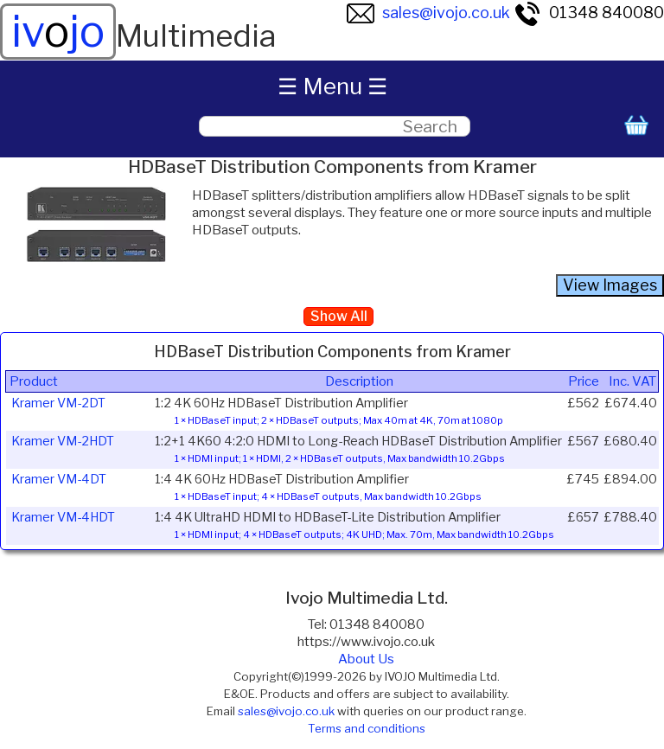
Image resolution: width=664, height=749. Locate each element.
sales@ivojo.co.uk (428, 12)
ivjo (58, 31)
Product (34, 381)
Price (583, 381)
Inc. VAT (632, 381)
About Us (366, 659)
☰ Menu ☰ (332, 86)
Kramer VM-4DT (58, 479)
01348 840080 (589, 12)
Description (359, 381)
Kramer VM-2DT (58, 403)
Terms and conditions (366, 728)
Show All (338, 316)
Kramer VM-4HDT (63, 517)
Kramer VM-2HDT (62, 441)
